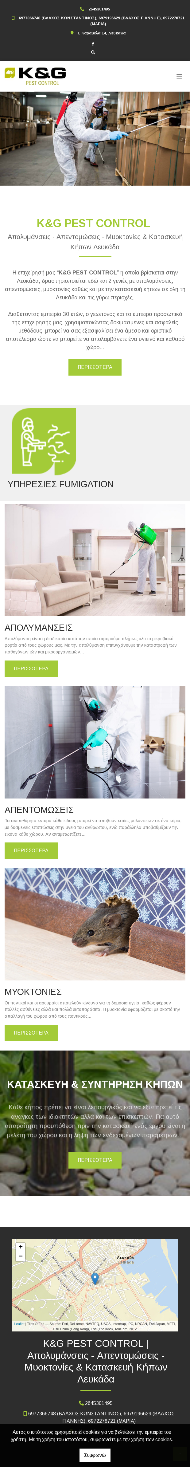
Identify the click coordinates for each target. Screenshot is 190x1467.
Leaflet (19, 1324)
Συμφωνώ (95, 1455)
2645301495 (99, 9)
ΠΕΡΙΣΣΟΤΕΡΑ (95, 367)
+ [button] (21, 1247)
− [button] (21, 1256)
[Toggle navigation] (179, 76)
